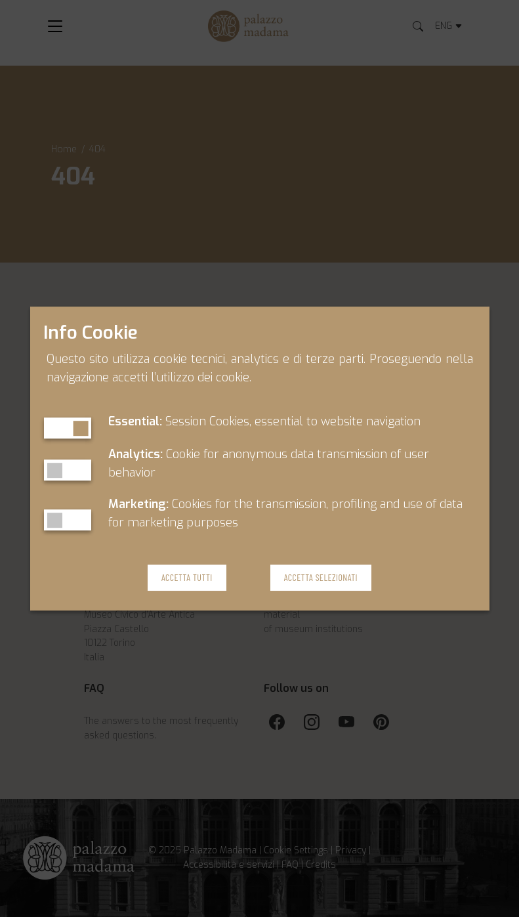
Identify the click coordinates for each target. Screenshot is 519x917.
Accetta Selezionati (321, 578)
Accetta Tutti (187, 578)
